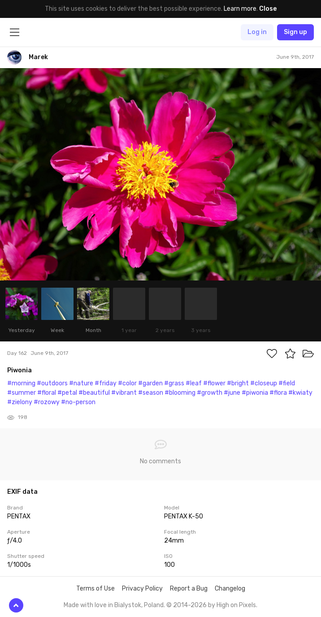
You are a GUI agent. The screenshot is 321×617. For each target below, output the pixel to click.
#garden (150, 383)
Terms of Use (95, 588)
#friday (106, 383)
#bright (238, 383)
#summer (21, 393)
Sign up (295, 32)
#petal (67, 393)
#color (127, 383)
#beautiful (94, 393)
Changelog (230, 588)
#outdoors (52, 383)
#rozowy (47, 402)
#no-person (78, 402)
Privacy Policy (142, 588)
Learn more (240, 9)
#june (232, 393)
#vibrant (124, 393)
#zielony (19, 402)
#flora (278, 393)
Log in (257, 32)
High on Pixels (236, 605)
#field (286, 383)
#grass (174, 383)
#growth (209, 393)
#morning (21, 383)
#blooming (180, 393)
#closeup (263, 383)
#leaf (194, 383)
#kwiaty (300, 393)
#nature (81, 383)
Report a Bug (189, 588)
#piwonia (255, 393)
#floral (46, 393)
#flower (214, 383)
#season (150, 393)
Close (268, 9)
